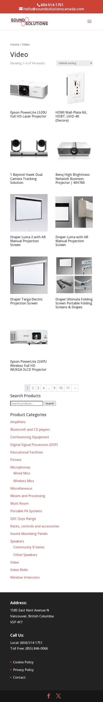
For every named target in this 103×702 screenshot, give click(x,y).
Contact (19, 677)
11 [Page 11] (68, 388)
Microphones (20, 467)
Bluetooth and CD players (30, 429)
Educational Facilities (26, 452)
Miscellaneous (21, 488)
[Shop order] (74, 63)
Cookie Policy (23, 662)
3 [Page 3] (38, 388)
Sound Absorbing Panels (29, 533)
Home (14, 44)
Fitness (15, 459)
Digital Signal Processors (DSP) (34, 444)
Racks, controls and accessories (34, 526)
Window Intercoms (25, 577)
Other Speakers (25, 554)
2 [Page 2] (33, 388)
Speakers (17, 541)
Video (14, 562)
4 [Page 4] (43, 388)
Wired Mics (21, 473)
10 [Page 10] (61, 388)
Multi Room (19, 503)
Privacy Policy (23, 669)
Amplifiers (18, 422)
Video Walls (19, 569)
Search (49, 403)
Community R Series (29, 547)
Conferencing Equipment (29, 437)
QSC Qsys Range (23, 518)
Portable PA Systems (26, 511)
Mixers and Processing (27, 496)
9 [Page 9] (54, 388)
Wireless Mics (23, 481)
